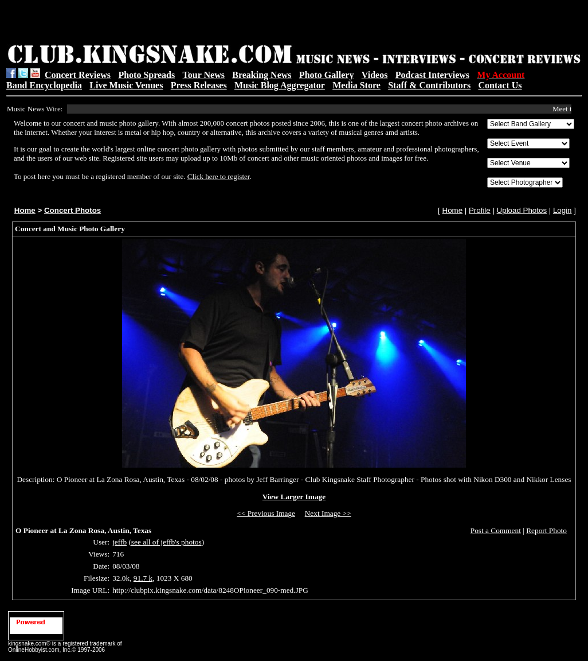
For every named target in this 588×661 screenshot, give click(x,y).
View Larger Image (294, 496)
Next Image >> (328, 513)
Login (562, 210)
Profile (480, 210)
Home (25, 210)
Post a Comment (496, 530)
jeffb (119, 542)
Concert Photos (72, 210)
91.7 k (143, 578)
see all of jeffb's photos (166, 542)
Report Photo (546, 530)
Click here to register (218, 176)
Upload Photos (522, 210)
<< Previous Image (266, 513)
